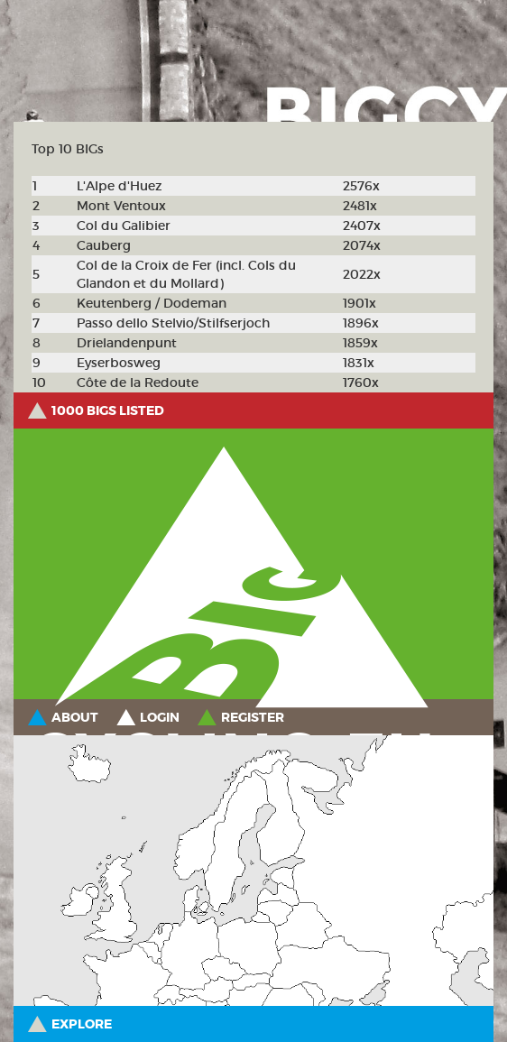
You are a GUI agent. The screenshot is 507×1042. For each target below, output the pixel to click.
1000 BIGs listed (107, 410)
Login (160, 717)
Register (252, 717)
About (74, 717)
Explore (81, 1024)
